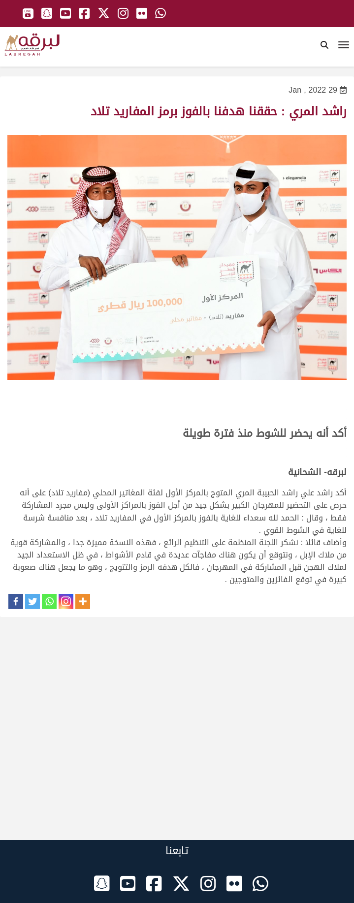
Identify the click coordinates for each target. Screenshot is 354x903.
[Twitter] (32, 601)
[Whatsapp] (49, 601)
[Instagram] (66, 601)
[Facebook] (15, 601)
